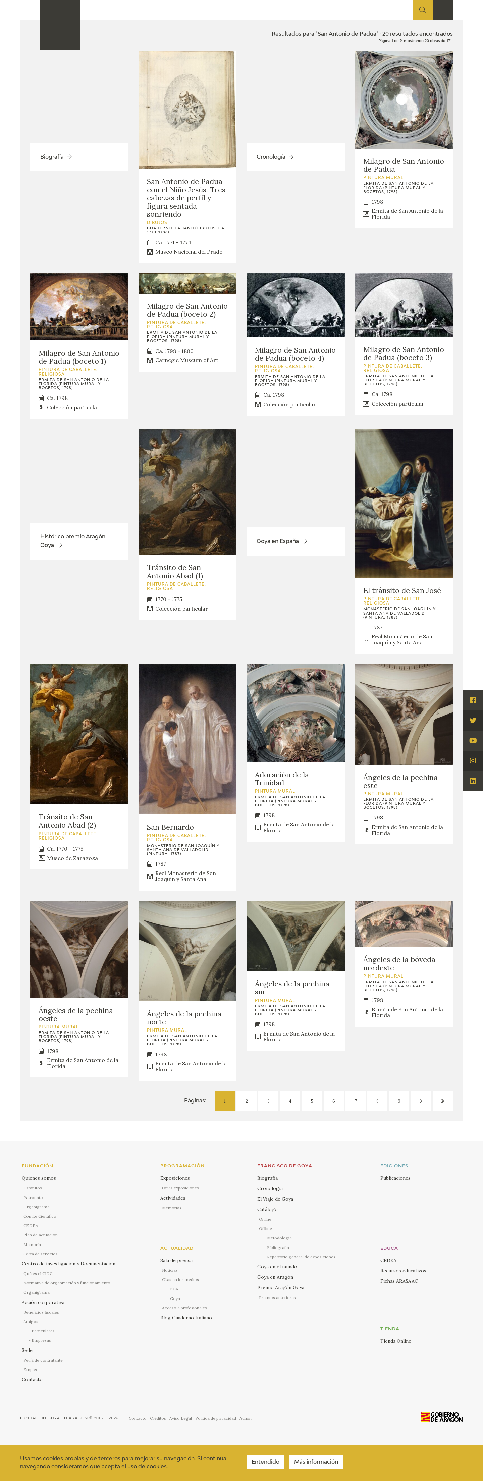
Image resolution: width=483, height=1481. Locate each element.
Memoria (32, 1244)
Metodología (279, 1237)
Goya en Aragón (275, 1277)
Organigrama (36, 1206)
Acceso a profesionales (184, 1307)
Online (265, 1219)
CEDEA (30, 1225)
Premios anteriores (277, 1297)
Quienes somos (39, 1178)
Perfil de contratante (43, 1360)
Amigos (30, 1321)
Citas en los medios (180, 1279)
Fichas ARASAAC (399, 1281)
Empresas (41, 1340)
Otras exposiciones (180, 1188)
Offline (265, 1228)
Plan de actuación (40, 1234)
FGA (174, 1288)
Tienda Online (395, 1341)
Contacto (32, 1379)
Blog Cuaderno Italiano (186, 1318)
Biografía (267, 1178)
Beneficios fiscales (41, 1312)
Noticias (170, 1270)
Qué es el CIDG (38, 1273)
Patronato (33, 1197)
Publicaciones (395, 1178)
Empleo (31, 1369)
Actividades (172, 1198)
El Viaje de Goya (275, 1199)
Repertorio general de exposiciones (301, 1256)
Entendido (265, 1462)
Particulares (43, 1330)
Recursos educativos (403, 1271)
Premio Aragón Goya (280, 1287)
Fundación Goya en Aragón (54, 1418)
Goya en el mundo (277, 1267)
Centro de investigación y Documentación (68, 1264)
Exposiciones (175, 1178)
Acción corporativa (43, 1302)
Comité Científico (39, 1216)
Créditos (158, 1418)
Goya (175, 1298)
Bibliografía (278, 1247)
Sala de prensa (176, 1260)
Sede (27, 1350)
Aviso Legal (180, 1418)
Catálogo (267, 1209)
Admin (245, 1418)
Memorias (171, 1207)
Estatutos (32, 1188)
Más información (316, 1462)
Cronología (270, 1188)
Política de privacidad (215, 1418)
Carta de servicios (40, 1253)
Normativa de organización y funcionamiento (66, 1282)
